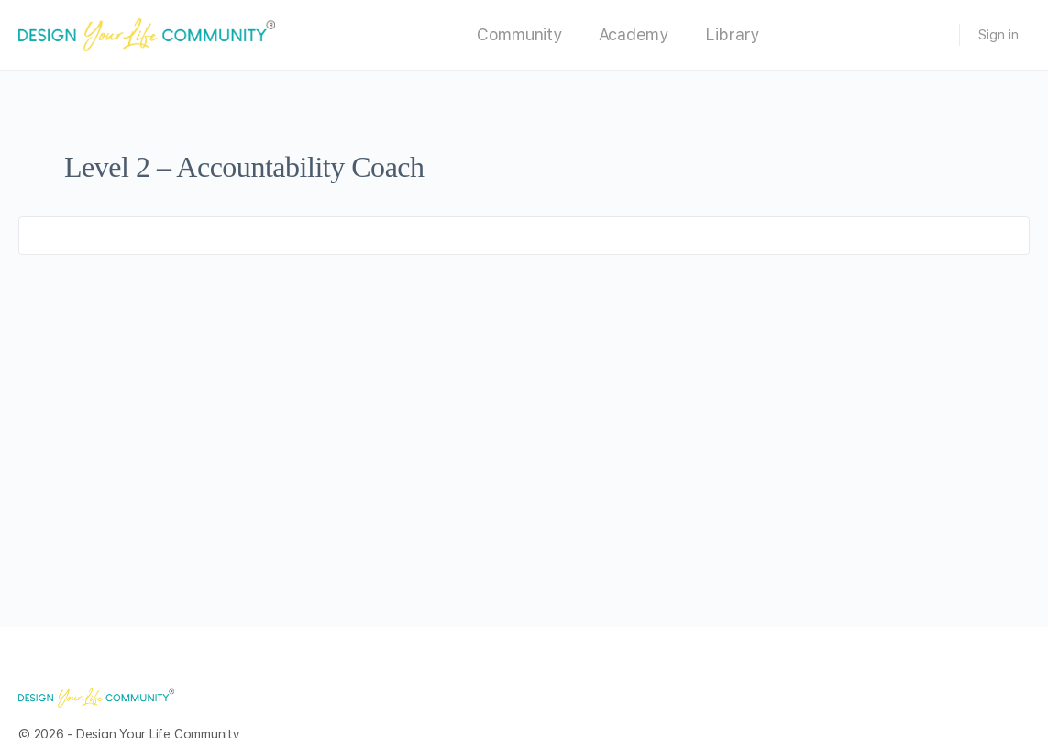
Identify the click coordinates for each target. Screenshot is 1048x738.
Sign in (998, 35)
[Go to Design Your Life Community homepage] (146, 33)
